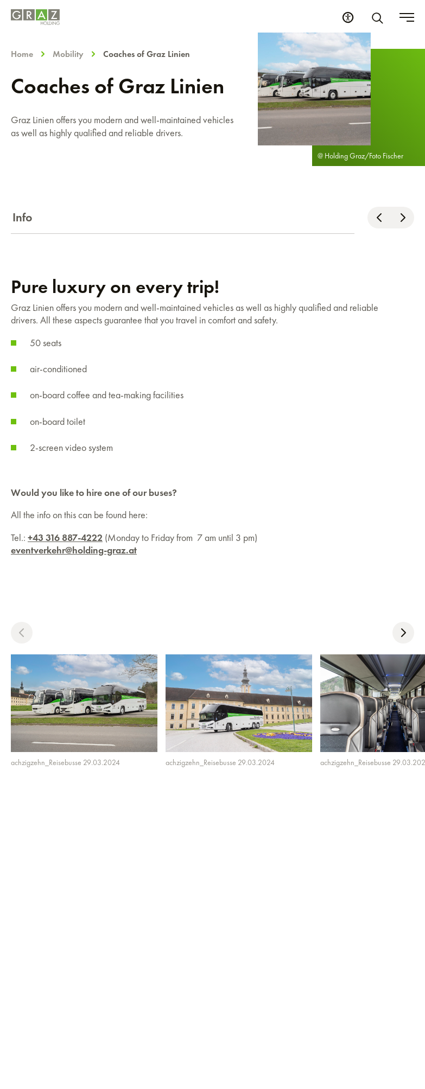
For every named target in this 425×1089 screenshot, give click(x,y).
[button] (22, 633)
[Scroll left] (379, 217)
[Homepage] (35, 17)
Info (22, 217)
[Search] (379, 17)
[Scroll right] (402, 217)
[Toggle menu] (406, 17)
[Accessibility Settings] (348, 17)
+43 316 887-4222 (65, 537)
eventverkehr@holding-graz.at (74, 550)
